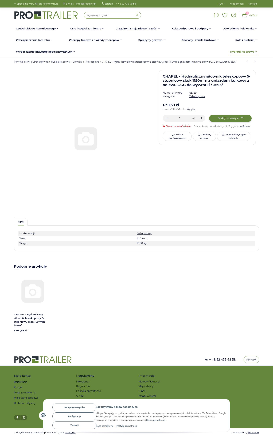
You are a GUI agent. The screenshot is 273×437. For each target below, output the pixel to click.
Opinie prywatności (155, 420)
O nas (79, 395)
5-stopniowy (143, 233)
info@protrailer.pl (87, 3)
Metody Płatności (149, 381)
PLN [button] (220, 3)
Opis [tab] (21, 221)
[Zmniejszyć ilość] (166, 118)
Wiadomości (236, 3)
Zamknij (72, 425)
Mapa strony (146, 386)
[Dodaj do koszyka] (230, 118)
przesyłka (70, 432)
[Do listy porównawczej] (177, 136)
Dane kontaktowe (102, 427)
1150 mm (141, 238)
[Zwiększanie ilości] (201, 118)
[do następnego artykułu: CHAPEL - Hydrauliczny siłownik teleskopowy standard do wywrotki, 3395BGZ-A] (255, 61)
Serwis (142, 400)
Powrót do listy (22, 61)
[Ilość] (179, 118)
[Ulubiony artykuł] (204, 136)
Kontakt (252, 3)
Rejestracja (20, 382)
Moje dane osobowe (26, 398)
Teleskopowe (197, 96)
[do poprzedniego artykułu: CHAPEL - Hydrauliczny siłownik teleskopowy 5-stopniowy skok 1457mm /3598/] (247, 61)
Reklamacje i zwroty (88, 400)
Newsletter (82, 381)
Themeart (253, 432)
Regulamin (83, 386)
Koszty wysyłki (147, 395)
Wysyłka (191, 109)
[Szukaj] (108, 15)
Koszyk (18, 387)
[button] (224, 15)
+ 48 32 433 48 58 (127, 3)
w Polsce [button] (245, 126)
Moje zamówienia (24, 392)
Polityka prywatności (124, 427)
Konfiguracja (71, 417)
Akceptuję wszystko (72, 408)
